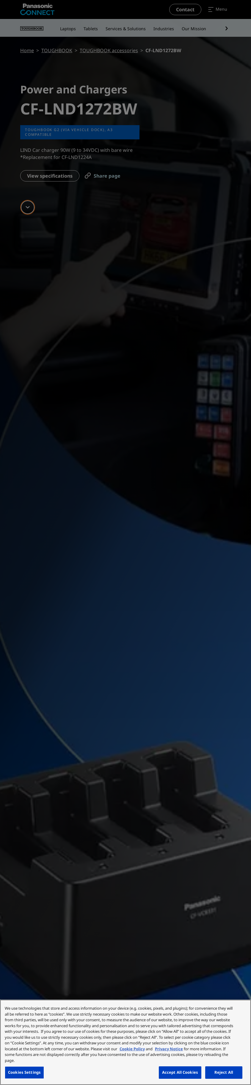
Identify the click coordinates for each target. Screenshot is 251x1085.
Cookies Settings (24, 1072)
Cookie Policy (132, 1048)
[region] (125, 1042)
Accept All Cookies (180, 1072)
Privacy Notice (169, 1048)
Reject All (223, 1072)
